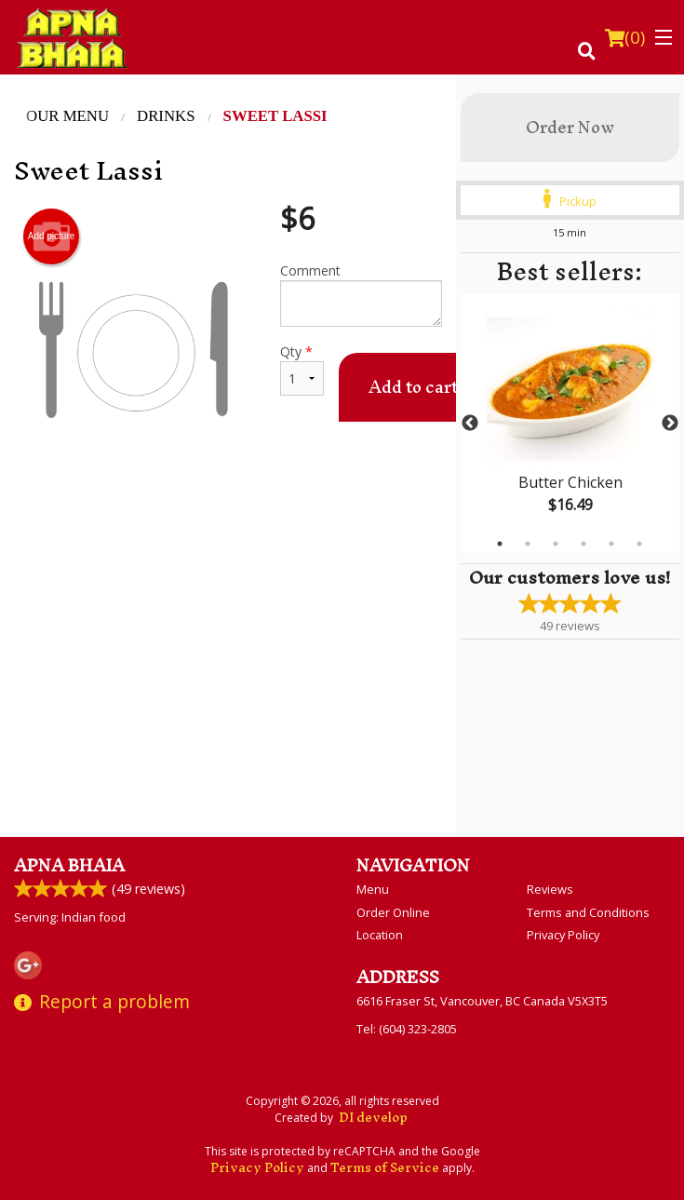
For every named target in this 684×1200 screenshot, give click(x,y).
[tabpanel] (570, 423)
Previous (470, 423)
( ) (625, 37)
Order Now (570, 127)
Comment (361, 294)
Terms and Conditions (588, 912)
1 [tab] (499, 543)
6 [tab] (639, 543)
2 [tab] (527, 543)
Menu (372, 889)
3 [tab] (555, 543)
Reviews (550, 889)
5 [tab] (611, 543)
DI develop (373, 1117)
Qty (302, 369)
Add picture (51, 236)
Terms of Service (384, 1167)
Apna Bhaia (69, 865)
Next (670, 423)
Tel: (406, 1028)
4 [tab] (583, 543)
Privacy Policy (563, 934)
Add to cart (413, 387)
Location (379, 934)
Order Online (393, 912)
